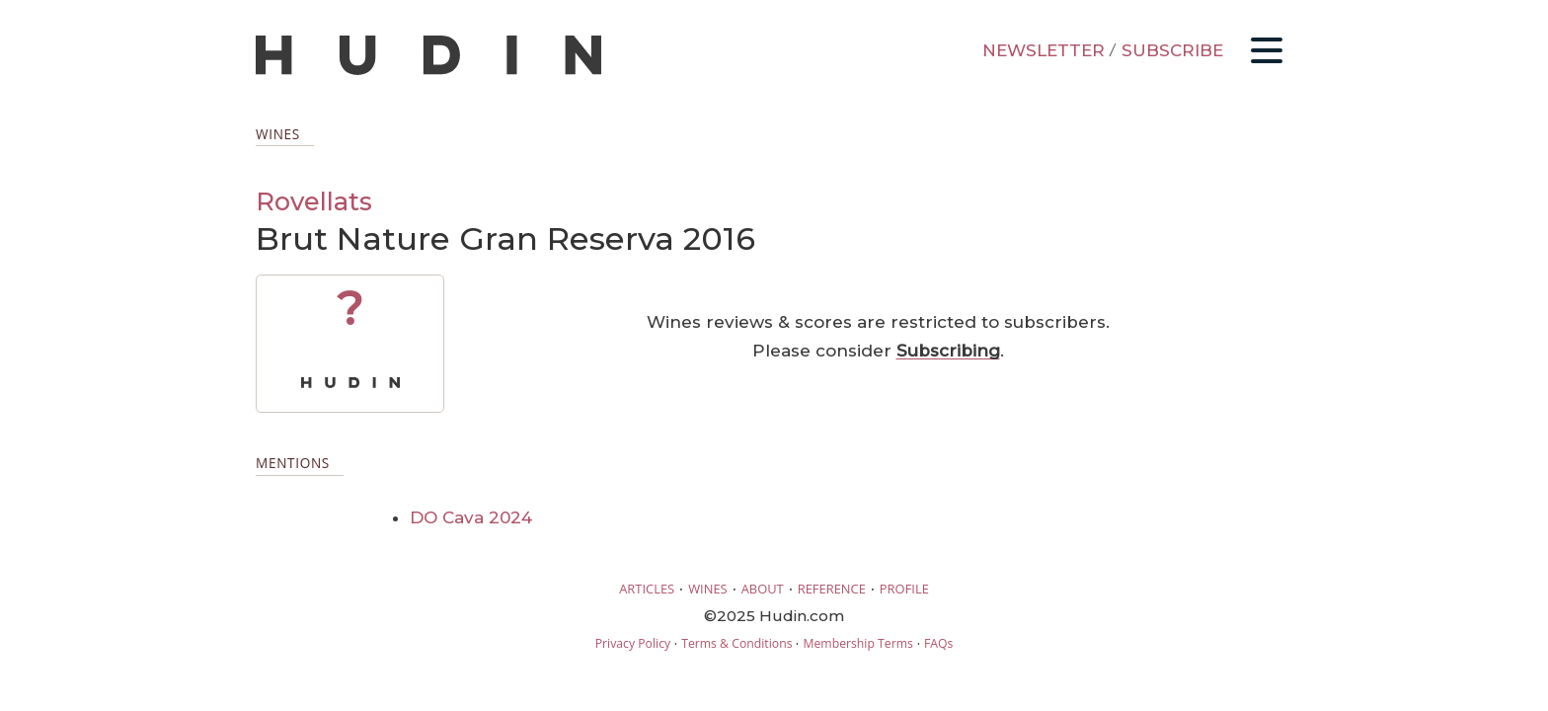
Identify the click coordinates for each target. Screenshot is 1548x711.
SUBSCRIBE (1172, 50)
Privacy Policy (632, 643)
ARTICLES (646, 588)
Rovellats (314, 201)
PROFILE (904, 588)
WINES (708, 588)
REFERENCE (832, 588)
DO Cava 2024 (471, 517)
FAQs (938, 643)
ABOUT (762, 588)
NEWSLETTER (1043, 50)
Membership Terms (857, 643)
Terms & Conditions (736, 643)
